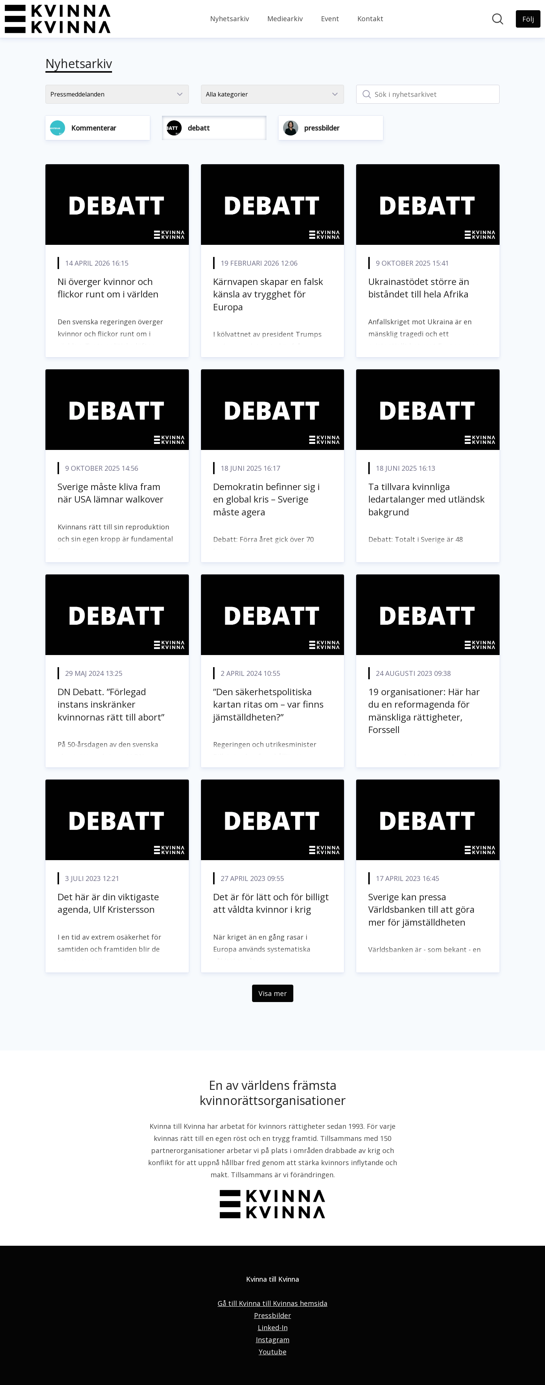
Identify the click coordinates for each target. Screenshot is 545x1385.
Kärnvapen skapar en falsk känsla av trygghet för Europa (268, 294)
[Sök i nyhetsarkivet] (428, 94)
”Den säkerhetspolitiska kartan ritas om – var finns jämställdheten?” (268, 704)
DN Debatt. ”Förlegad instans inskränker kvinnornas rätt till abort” (111, 704)
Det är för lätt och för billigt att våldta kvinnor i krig (271, 903)
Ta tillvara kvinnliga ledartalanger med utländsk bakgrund (426, 499)
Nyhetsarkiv (229, 18)
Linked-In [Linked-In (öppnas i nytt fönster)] (273, 1327)
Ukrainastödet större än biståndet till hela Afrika (418, 287)
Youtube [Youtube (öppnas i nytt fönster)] (273, 1351)
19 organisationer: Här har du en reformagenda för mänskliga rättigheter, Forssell (424, 710)
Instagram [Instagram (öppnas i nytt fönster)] (273, 1339)
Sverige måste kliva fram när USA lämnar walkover (111, 493)
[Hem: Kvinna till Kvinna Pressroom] (58, 19)
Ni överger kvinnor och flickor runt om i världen (108, 287)
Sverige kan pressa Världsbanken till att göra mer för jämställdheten (421, 909)
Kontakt (370, 18)
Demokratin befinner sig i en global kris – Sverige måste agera (266, 499)
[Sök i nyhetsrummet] (498, 19)
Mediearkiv (285, 18)
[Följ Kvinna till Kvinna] (528, 19)
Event (330, 18)
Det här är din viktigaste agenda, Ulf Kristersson (108, 903)
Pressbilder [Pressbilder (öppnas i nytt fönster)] (272, 1315)
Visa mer (272, 993)
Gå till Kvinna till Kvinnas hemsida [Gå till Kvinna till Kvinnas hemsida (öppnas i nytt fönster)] (272, 1303)
